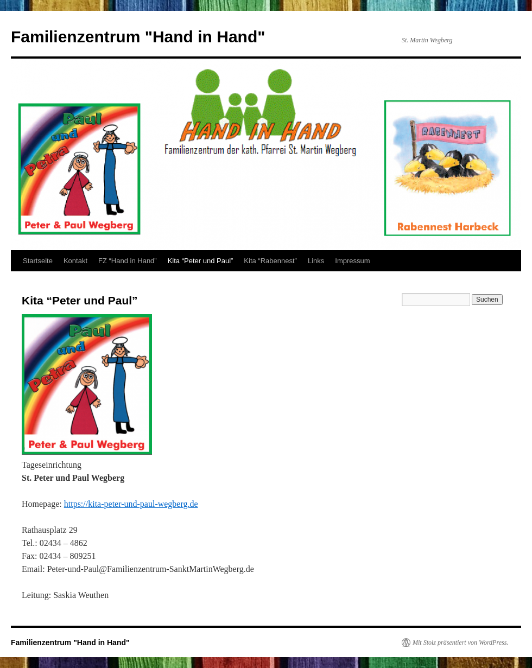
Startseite (38, 261)
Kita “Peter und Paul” (200, 261)
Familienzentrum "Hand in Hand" (138, 37)
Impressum (352, 261)
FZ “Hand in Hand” (127, 261)
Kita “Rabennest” (270, 261)
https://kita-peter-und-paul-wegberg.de (131, 503)
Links (316, 261)
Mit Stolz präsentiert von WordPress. (460, 642)
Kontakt (75, 261)
